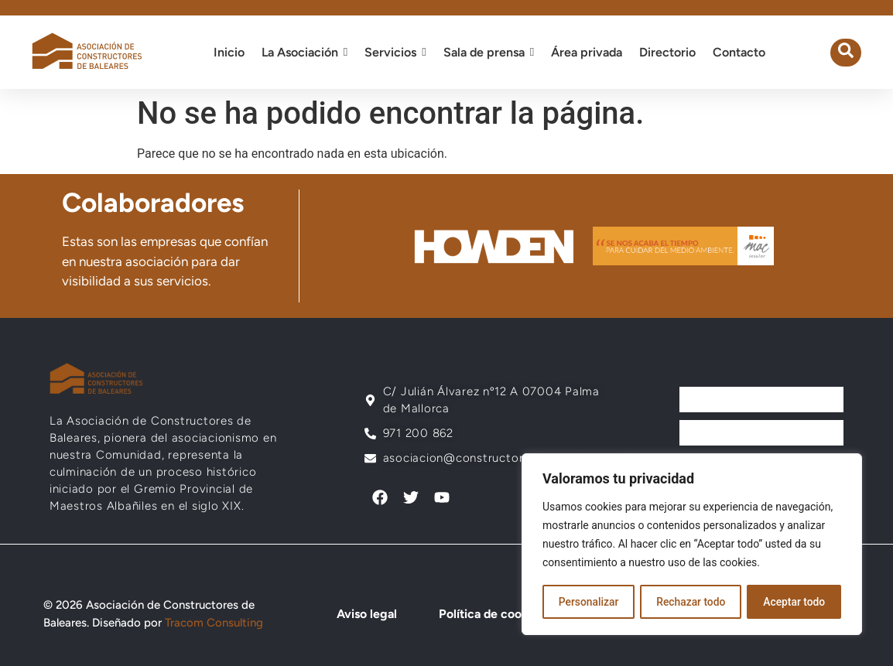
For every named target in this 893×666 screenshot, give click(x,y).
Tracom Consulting (214, 623)
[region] (692, 544)
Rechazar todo (691, 602)
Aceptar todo (794, 602)
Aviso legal (364, 613)
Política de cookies (487, 613)
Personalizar (588, 602)
